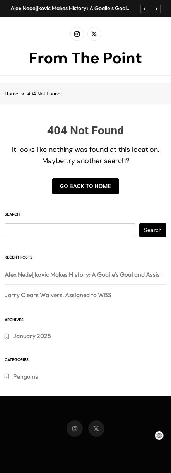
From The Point (85, 58)
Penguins (25, 376)
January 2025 (32, 336)
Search (12, 214)
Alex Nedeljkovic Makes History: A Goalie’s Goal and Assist (68, 8)
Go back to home (85, 186)
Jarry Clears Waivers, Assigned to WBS (58, 295)
